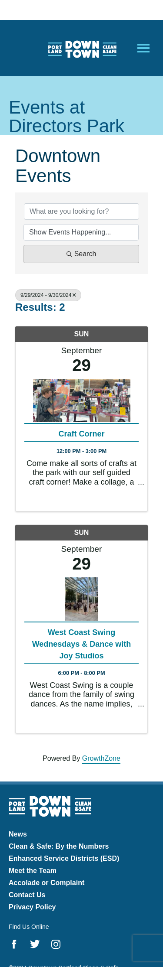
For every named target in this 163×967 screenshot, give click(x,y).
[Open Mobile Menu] (143, 48)
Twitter (35, 944)
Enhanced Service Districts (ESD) (64, 858)
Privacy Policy (32, 907)
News (18, 834)
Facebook (14, 944)
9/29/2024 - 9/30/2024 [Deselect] (48, 295)
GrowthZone (101, 758)
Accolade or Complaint (46, 882)
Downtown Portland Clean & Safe (82, 48)
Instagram (55, 944)
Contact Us (27, 895)
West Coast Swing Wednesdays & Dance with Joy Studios (81, 644)
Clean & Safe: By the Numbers (59, 846)
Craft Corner (81, 434)
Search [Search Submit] (81, 253)
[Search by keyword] (81, 211)
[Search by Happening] (81, 232)
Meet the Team (33, 870)
